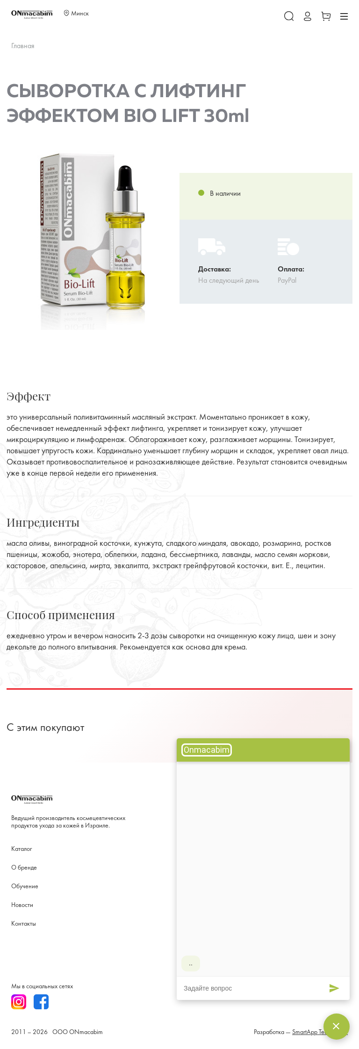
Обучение (24, 887)
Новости (22, 905)
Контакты (23, 924)
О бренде (24, 868)
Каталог (21, 849)
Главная (23, 46)
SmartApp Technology (320, 1032)
